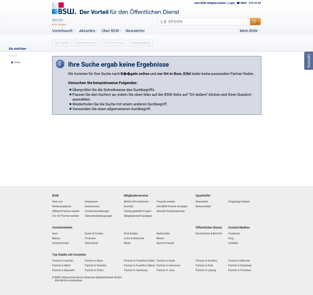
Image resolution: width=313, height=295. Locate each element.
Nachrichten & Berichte (209, 233)
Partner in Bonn (94, 260)
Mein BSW (249, 31)
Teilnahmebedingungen (98, 215)
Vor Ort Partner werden (65, 215)
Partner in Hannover (168, 265)
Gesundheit (91, 243)
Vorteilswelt (62, 31)
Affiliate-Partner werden (66, 211)
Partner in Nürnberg (239, 265)
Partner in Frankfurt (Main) (139, 265)
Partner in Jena (165, 270)
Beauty (56, 238)
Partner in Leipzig (206, 270)
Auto (55, 233)
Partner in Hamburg (135, 270)
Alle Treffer (62, 43)
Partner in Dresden (96, 265)
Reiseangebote (140, 43)
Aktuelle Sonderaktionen (170, 211)
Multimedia (163, 233)
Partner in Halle (165, 260)
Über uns (57, 201)
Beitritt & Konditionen (136, 201)
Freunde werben (165, 201)
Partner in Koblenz (206, 260)
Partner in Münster (239, 260)
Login (231, 3)
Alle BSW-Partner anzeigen (172, 206)
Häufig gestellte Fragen (137, 211)
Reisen (160, 238)
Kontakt (128, 206)
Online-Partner (85, 43)
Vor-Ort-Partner (112, 43)
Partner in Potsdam (239, 270)
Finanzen (90, 238)
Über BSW (110, 31)
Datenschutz (92, 206)
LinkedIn (233, 243)
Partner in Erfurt (94, 270)
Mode (127, 243)
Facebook (234, 233)
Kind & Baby (131, 233)
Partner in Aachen (62, 260)
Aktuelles (87, 31)
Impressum (91, 201)
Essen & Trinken (94, 233)
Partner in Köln (204, 265)
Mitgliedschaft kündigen (138, 215)
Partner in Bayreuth (63, 270)
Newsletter (135, 31)
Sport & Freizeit (165, 243)
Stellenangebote (61, 206)
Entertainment (60, 243)
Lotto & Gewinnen (134, 238)
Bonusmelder (203, 206)
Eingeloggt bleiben (239, 201)
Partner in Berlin (61, 265)
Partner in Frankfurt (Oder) (139, 260)
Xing (231, 238)
